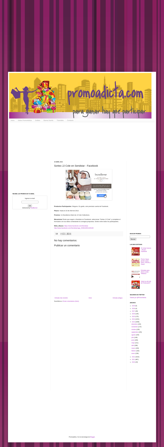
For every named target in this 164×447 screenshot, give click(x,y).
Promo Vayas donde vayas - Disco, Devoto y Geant (145, 261)
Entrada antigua (117, 298)
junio (133, 340)
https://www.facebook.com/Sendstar (76, 226)
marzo (133, 348)
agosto (133, 335)
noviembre (134, 327)
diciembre (134, 324)
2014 (133, 319)
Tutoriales (60, 120)
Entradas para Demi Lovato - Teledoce (145, 272)
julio (132, 337)
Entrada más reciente (61, 298)
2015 (133, 316)
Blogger (92, 437)
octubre (133, 329)
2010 (133, 362)
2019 (133, 306)
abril (132, 345)
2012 (133, 357)
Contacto (70, 120)
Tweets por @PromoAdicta (138, 297)
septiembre (135, 332)
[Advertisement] (73, 37)
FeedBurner (33, 208)
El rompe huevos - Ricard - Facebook (146, 249)
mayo (133, 343)
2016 (133, 314)
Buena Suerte (48, 120)
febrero (133, 351)
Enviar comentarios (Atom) (71, 301)
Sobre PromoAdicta (25, 120)
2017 (133, 311)
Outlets (37, 120)
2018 (133, 308)
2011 (133, 359)
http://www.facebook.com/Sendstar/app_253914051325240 (74, 228)
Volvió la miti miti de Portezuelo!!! (146, 282)
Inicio (12, 120)
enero (133, 353)
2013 (133, 322)
